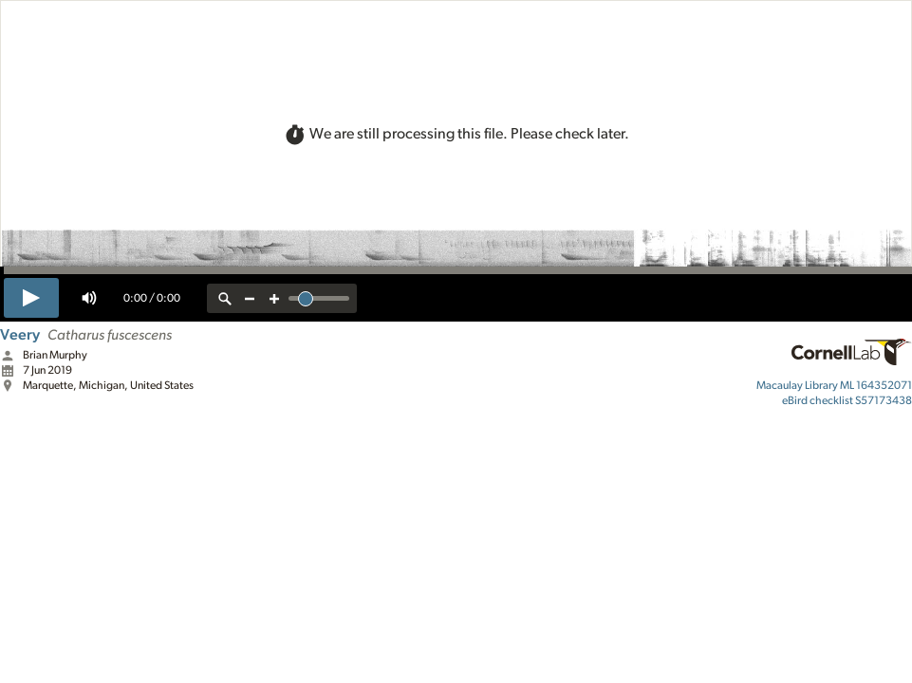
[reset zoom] (224, 298)
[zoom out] (249, 298)
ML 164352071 (834, 385)
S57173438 (847, 400)
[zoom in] (274, 298)
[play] (31, 298)
